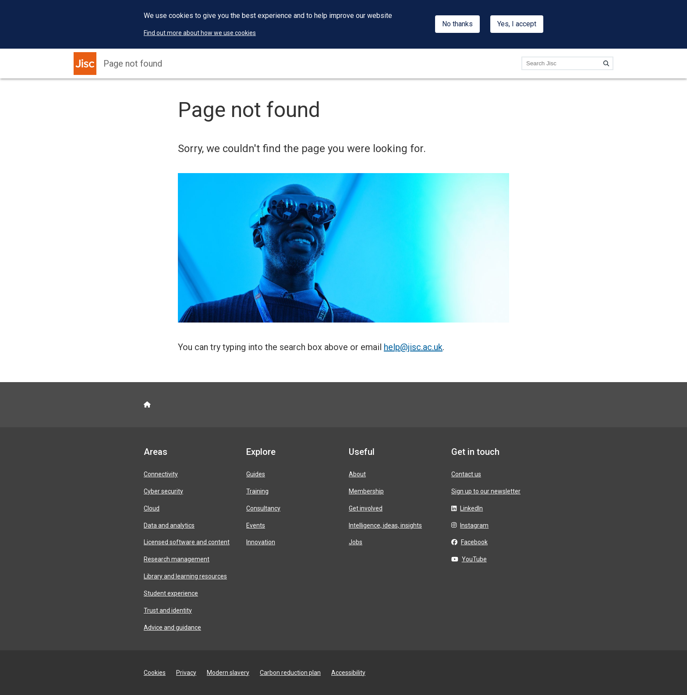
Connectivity (161, 474)
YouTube (474, 559)
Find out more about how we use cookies (200, 32)
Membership (366, 491)
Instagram (474, 525)
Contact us (466, 474)
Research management (176, 559)
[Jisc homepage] (85, 63)
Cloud (151, 508)
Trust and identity (168, 610)
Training (257, 491)
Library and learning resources (185, 576)
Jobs (355, 542)
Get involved (365, 508)
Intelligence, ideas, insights (385, 525)
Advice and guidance (172, 627)
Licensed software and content (187, 542)
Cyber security (163, 491)
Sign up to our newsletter (486, 491)
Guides (255, 474)
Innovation (260, 542)
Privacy (186, 672)
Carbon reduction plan (290, 672)
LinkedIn (471, 508)
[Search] (606, 63)
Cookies (155, 672)
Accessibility (348, 672)
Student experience (171, 593)
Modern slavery (228, 672)
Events (255, 525)
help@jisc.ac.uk (413, 347)
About (357, 474)
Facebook (474, 542)
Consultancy (263, 508)
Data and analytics (169, 525)
